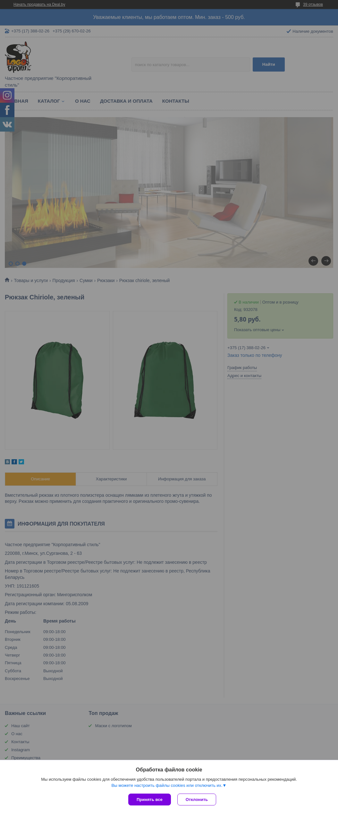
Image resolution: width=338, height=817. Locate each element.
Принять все (150, 799)
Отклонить (197, 799)
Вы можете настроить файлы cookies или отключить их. (166, 785)
